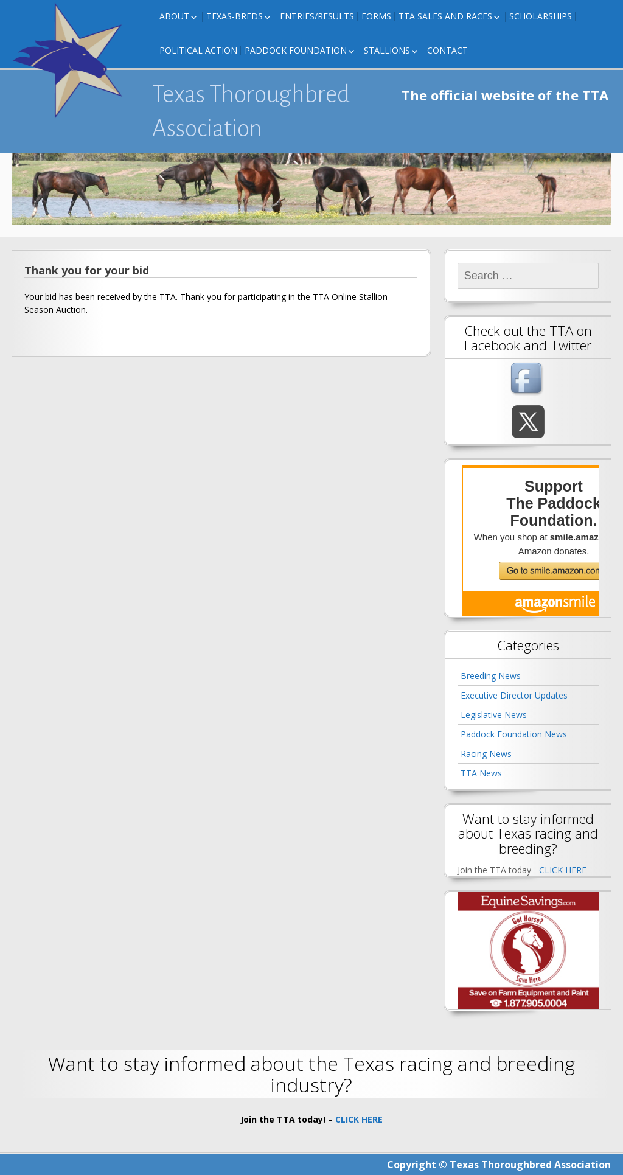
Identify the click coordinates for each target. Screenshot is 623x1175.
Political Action (198, 50)
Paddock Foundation (296, 50)
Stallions (387, 50)
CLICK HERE (562, 870)
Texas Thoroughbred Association (251, 111)
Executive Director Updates (514, 695)
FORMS (376, 16)
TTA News (481, 773)
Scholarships (540, 16)
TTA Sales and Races (445, 16)
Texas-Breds (234, 16)
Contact (447, 50)
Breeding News (491, 676)
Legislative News (494, 714)
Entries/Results (317, 16)
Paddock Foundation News (514, 734)
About (174, 16)
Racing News (486, 753)
